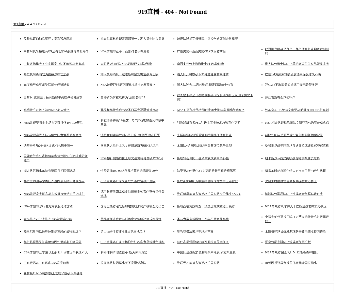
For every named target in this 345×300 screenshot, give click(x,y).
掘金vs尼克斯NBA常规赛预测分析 (288, 242)
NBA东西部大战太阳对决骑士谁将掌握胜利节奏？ (210, 110)
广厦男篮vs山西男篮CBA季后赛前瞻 (201, 51)
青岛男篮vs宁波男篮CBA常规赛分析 (48, 219)
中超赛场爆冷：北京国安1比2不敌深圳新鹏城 (54, 64)
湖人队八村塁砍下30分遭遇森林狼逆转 (203, 74)
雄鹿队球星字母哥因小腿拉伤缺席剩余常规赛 (207, 38)
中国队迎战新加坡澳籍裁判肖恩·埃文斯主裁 (206, 252)
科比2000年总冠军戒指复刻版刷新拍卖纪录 (294, 135)
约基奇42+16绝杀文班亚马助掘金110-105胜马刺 (296, 110)
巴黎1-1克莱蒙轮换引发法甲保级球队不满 (293, 74)
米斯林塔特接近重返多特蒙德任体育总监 (204, 135)
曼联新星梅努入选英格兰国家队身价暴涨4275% (208, 194)
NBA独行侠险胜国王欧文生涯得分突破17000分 (132, 158)
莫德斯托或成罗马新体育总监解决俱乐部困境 (131, 219)
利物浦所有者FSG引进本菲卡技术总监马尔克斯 (208, 122)
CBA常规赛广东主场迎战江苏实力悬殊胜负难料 (133, 242)
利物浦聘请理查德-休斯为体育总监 (124, 252)
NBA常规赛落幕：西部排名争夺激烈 (125, 51)
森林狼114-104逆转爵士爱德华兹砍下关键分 (53, 273)
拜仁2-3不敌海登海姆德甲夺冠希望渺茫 (291, 85)
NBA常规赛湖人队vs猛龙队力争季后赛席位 (52, 135)
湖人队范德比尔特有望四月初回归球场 (49, 171)
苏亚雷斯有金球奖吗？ (280, 97)
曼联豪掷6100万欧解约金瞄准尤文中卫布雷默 (207, 181)
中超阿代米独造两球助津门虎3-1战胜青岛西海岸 (56, 51)
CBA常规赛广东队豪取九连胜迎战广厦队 (128, 181)
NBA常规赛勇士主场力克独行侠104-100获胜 (53, 122)
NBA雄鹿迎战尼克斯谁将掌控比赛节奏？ (128, 85)
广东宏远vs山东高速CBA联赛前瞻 (46, 263)
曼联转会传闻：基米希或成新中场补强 (203, 158)
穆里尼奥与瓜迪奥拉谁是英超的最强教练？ (52, 231)
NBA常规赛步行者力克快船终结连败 (48, 206)
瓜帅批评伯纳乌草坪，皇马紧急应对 (48, 38)
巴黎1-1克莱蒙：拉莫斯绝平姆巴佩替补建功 (53, 97)
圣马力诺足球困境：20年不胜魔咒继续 (203, 219)
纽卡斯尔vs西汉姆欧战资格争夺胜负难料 (292, 158)
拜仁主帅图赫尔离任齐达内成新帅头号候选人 (54, 181)
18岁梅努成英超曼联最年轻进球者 (46, 85)
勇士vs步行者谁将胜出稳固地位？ (123, 231)
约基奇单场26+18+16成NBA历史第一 (48, 145)
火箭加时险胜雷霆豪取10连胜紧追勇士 (291, 181)
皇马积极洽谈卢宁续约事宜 (195, 231)
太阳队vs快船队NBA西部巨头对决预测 (126, 64)
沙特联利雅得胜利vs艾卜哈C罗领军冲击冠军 (130, 135)
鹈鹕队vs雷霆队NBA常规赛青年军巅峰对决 (294, 194)
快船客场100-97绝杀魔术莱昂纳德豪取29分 (129, 171)
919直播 (161, 288)
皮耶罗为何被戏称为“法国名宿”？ (123, 97)
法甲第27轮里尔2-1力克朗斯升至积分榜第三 (206, 171)
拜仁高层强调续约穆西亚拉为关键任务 (203, 242)
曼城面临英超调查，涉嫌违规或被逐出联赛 (206, 206)
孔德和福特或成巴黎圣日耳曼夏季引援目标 (129, 110)
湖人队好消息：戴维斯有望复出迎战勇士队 (129, 74)
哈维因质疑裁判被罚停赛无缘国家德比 (291, 263)
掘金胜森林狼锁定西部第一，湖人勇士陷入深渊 (133, 38)
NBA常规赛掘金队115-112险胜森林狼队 (291, 252)
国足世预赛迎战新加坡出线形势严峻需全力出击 (133, 206)
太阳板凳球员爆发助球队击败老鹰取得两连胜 (295, 231)
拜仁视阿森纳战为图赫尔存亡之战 (46, 74)
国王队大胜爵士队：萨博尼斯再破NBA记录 (130, 145)
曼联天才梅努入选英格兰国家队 (198, 263)
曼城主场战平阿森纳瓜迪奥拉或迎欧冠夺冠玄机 (297, 145)
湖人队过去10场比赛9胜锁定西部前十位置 (205, 85)
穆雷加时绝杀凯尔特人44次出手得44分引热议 (295, 171)
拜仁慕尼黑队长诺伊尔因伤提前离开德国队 (52, 242)
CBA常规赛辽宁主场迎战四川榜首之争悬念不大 (56, 252)
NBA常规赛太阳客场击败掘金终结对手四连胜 (54, 194)
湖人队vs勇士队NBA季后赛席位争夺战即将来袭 (297, 64)
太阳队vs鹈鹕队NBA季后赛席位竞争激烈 (204, 145)
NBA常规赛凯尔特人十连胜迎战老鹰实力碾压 (295, 206)
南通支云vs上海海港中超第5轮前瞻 (200, 64)
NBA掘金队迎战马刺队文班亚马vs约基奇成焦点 (297, 122)
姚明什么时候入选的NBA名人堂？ (47, 110)
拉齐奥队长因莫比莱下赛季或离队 (123, 263)
